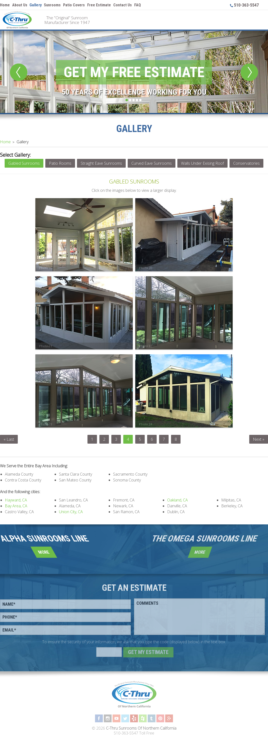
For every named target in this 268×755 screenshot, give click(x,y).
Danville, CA (177, 506)
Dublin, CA (176, 511)
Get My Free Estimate (134, 72)
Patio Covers (74, 5)
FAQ (137, 5)
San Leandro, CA (73, 500)
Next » (258, 439)
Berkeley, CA (232, 506)
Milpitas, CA (231, 500)
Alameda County (19, 474)
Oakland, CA (177, 500)
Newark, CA (123, 506)
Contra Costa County (23, 480)
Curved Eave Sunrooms (151, 163)
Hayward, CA (16, 500)
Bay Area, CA (16, 506)
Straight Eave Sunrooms (101, 163)
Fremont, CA (123, 500)
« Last (9, 439)
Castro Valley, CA (19, 511)
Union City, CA (71, 511)
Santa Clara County (75, 474)
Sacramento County (130, 474)
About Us (19, 5)
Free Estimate (99, 5)
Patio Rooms (60, 163)
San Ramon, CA (126, 511)
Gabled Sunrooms (24, 163)
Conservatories (246, 163)
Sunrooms (52, 5)
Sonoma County (127, 480)
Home (5, 5)
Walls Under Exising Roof (202, 163)
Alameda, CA (70, 506)
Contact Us (122, 5)
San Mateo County (75, 480)
